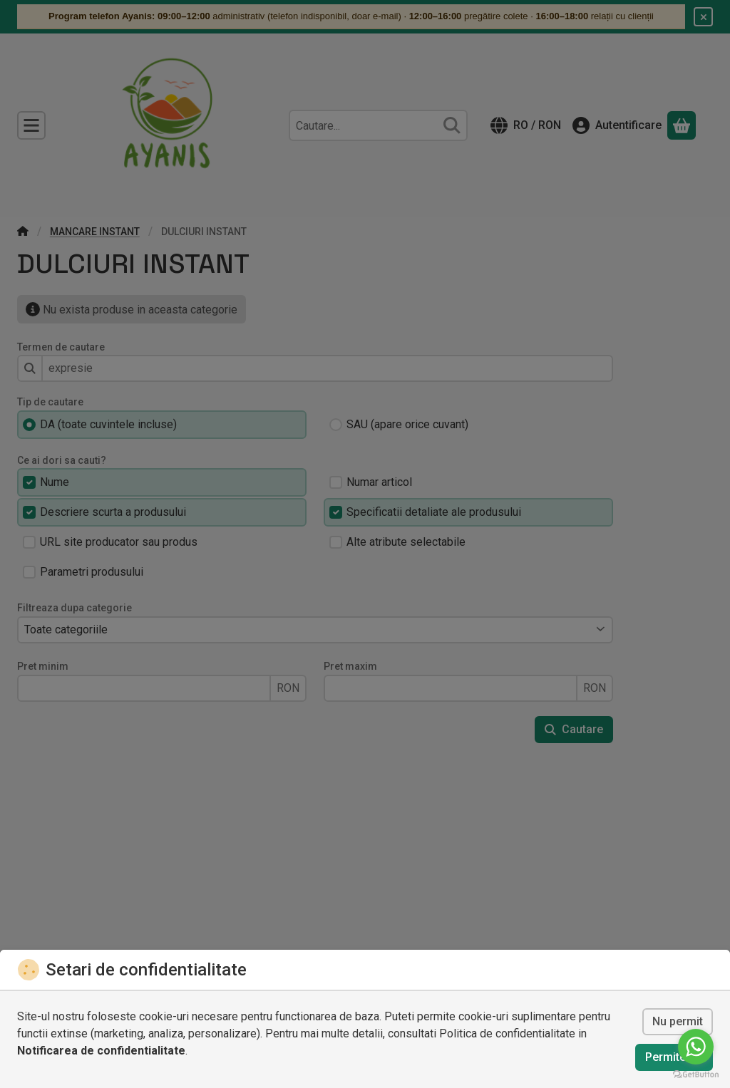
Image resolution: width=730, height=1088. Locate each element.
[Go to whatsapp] (696, 1046)
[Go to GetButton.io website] (696, 1073)
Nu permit (677, 1021)
